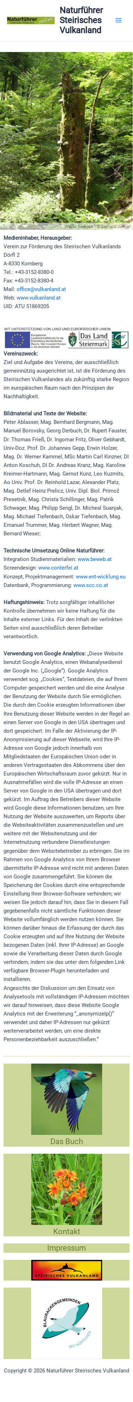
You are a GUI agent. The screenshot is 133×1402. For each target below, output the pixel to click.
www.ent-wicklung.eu (101, 576)
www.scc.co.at (90, 585)
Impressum (66, 1247)
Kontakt (66, 1231)
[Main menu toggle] (118, 20)
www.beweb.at (95, 559)
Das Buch (66, 1141)
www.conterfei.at (58, 568)
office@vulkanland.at (41, 289)
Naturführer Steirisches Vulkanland (81, 20)
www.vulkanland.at (39, 298)
